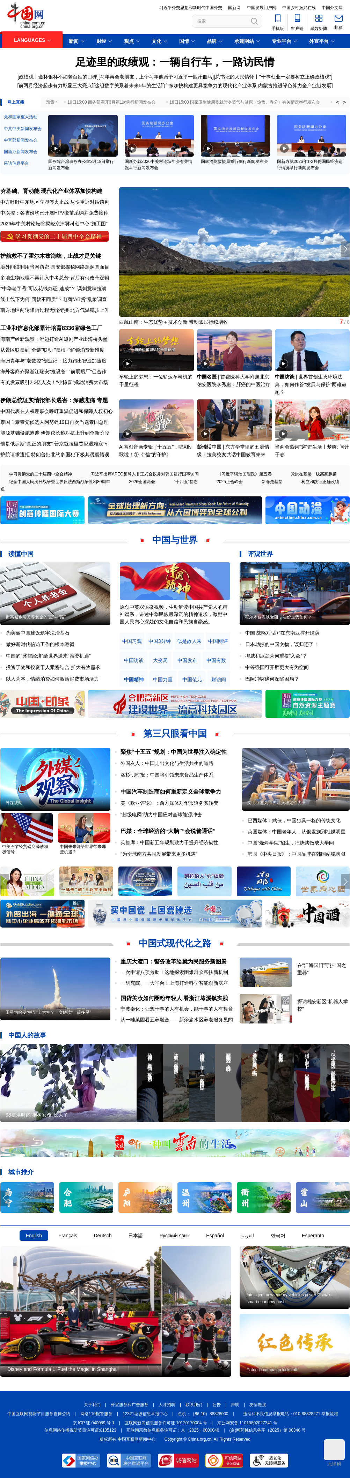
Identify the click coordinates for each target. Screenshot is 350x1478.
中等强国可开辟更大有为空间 (277, 667)
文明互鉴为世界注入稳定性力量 (276, 802)
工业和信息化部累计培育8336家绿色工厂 (51, 328)
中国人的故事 (27, 1035)
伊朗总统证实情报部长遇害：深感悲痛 (47, 400)
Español (215, 1235)
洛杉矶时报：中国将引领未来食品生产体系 (167, 775)
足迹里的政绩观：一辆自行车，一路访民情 (175, 62)
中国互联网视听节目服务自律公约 (38, 1413)
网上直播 (15, 102)
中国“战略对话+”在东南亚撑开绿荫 (282, 633)
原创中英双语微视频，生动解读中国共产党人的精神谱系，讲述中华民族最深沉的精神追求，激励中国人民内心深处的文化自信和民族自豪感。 (173, 614)
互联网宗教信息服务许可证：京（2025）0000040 (172, 1430)
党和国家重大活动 (20, 116)
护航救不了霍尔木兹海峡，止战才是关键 (50, 256)
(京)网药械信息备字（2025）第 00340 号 (267, 1430)
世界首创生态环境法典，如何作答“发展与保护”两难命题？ (311, 384)
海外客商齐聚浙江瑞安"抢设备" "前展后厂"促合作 (53, 371)
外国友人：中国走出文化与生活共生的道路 (167, 763)
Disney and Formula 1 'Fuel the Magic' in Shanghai (62, 1369)
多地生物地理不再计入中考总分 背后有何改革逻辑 (54, 277)
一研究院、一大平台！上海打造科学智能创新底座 (174, 983)
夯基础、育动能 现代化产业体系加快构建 (51, 191)
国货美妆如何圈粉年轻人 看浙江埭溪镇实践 (174, 998)
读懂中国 (21, 553)
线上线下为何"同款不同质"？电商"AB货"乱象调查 (53, 299)
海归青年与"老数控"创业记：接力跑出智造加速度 (53, 360)
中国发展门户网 (261, 7)
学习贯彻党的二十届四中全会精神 (40, 474)
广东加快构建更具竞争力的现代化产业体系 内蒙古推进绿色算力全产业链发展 (247, 85)
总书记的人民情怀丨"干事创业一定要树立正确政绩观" (273, 77)
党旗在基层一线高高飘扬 (314, 474)
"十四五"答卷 (186, 481)
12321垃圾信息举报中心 (145, 1413)
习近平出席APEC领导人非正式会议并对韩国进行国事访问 (145, 474)
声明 (235, 1404)
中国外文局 (332, 7)
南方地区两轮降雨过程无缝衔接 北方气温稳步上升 (54, 310)
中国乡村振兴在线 (299, 7)
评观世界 (260, 553)
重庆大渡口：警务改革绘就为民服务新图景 (174, 962)
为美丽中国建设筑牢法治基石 (38, 633)
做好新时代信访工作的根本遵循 (40, 644)
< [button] (337, 102)
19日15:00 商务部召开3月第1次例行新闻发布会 (111, 102)
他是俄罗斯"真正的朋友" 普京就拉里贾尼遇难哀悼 (54, 444)
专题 (102, 400)
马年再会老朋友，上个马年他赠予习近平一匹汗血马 (156, 77)
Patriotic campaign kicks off (272, 1369)
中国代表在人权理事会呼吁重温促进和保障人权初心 (56, 411)
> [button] (344, 102)
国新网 (234, 7)
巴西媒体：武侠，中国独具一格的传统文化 (294, 820)
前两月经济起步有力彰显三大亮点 (55, 85)
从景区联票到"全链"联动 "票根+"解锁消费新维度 (52, 350)
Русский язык (175, 1235)
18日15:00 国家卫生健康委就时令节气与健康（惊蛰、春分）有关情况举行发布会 (244, 102)
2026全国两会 (142, 481)
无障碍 (334, 1452)
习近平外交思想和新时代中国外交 (190, 7)
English (34, 1235)
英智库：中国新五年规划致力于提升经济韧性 (169, 842)
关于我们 (92, 1404)
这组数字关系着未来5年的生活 (128, 85)
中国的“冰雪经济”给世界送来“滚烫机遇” (48, 656)
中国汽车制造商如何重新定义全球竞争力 (171, 792)
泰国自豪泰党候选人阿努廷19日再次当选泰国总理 (54, 422)
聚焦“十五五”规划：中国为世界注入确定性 (174, 752)
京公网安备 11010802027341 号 (247, 1422)
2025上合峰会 (230, 481)
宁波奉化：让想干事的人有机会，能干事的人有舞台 (177, 1009)
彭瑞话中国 (209, 447)
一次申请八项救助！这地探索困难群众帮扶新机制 (174, 972)
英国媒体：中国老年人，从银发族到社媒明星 (296, 831)
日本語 (135, 1235)
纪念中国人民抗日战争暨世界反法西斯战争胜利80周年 (59, 481)
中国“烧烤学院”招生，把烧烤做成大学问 (291, 843)
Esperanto (313, 1235)
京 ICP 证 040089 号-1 (94, 1422)
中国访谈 (284, 377)
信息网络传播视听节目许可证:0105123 (80, 1430)
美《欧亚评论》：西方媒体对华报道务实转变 (169, 803)
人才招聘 (167, 1404)
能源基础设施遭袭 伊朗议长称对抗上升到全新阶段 (54, 433)
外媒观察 (14, 802)
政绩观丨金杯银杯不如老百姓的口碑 (58, 77)
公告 (216, 1404)
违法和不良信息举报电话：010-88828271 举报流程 (290, 1413)
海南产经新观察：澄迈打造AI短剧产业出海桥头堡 (54, 339)
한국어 (278, 1235)
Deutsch (102, 1235)
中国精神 (134, 679)
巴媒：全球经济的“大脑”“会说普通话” (168, 831)
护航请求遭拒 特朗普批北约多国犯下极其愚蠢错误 (54, 454)
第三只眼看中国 (175, 733)
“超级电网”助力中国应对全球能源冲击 (161, 814)
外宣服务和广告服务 (129, 1404)
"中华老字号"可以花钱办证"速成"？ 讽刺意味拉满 (53, 288)
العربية (247, 1235)
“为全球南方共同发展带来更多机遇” (159, 854)
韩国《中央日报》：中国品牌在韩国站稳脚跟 (296, 854)
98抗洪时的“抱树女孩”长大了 (37, 1115)
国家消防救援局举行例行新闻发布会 (234, 161)
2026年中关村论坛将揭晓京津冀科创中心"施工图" (54, 223)
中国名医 (207, 377)
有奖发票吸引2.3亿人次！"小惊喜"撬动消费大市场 (54, 382)
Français (67, 1235)
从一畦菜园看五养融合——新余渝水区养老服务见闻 (177, 1019)
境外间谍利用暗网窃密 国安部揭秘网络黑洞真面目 (54, 267)
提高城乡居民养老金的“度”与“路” (36, 617)
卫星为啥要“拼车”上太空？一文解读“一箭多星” (48, 1012)
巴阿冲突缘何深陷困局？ (272, 679)
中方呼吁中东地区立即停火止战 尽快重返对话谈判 (54, 202)
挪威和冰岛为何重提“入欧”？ (276, 656)
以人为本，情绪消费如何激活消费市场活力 (52, 679)
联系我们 (193, 1404)
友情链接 (257, 1404)
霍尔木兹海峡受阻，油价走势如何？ (278, 617)
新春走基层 (272, 481)
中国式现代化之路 (175, 943)
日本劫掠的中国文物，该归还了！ (282, 644)
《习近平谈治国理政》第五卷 (244, 474)
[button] (345, 249)
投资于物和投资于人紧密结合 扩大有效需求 (53, 667)
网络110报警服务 (96, 1413)
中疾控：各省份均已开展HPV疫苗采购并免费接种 (54, 213)
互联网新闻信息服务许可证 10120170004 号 (166, 1422)
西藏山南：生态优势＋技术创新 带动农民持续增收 (173, 322)
